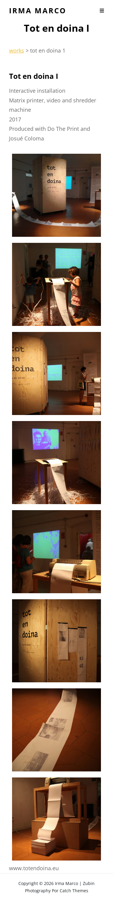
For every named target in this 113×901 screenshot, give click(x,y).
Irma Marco (37, 10)
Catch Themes (74, 890)
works (16, 50)
